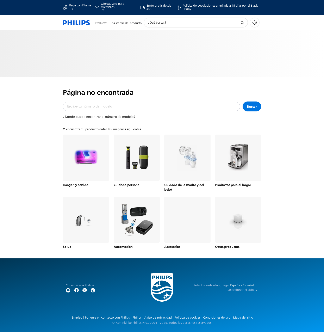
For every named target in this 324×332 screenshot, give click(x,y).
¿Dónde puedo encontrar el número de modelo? (99, 116)
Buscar (252, 106)
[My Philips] (255, 22)
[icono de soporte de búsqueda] (242, 22)
